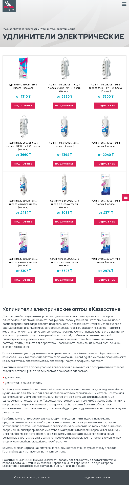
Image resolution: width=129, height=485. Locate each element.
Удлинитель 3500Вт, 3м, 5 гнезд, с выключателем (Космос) (64, 204)
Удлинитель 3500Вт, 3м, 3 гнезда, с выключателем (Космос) (23, 204)
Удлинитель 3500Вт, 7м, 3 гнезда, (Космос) (105, 260)
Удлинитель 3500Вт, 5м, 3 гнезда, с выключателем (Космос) (23, 262)
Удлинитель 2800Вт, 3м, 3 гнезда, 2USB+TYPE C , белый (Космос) (105, 88)
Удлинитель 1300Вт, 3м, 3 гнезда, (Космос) (23, 86)
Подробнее (23, 105)
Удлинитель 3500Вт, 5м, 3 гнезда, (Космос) (105, 202)
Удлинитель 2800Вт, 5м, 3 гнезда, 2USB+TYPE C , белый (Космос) (23, 146)
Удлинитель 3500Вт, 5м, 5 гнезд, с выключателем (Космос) (64, 262)
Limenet (106, 477)
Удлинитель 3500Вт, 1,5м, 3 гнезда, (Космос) (64, 144)
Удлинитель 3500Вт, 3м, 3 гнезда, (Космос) (105, 144)
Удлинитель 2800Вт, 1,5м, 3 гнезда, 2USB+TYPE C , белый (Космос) (64, 88)
